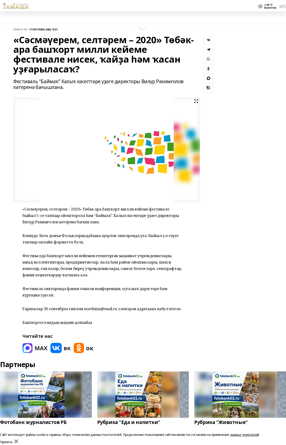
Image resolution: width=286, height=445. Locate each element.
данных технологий (244, 434)
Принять (6, 442)
